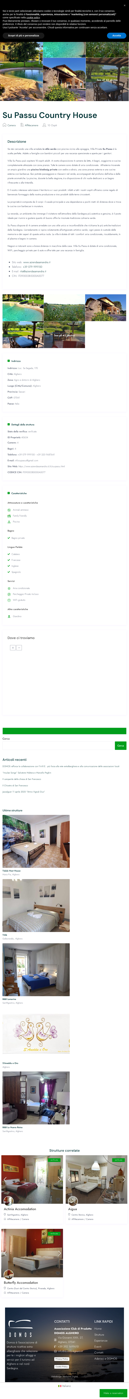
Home (98, 1329)
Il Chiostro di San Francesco (15, 785)
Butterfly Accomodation (21, 1283)
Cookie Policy (62, 1367)
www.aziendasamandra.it (36, 262)
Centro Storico (78, 1214)
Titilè (5, 935)
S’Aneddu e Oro (10, 1063)
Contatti (98, 1352)
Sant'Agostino (8, 1002)
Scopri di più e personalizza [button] (23, 35)
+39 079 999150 (32, 267)
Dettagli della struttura (21, 424)
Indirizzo (14, 361)
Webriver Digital (70, 1376)
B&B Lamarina (9, 999)
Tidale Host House (11, 870)
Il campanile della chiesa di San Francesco (22, 779)
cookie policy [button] (33, 17)
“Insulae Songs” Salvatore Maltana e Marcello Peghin (27, 772)
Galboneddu (8, 938)
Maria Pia (7, 874)
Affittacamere (31, 125)
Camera (12, 125)
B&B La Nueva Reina (13, 1127)
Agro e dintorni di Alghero (27, 380)
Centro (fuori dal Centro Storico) (22, 1288)
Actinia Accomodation (20, 1209)
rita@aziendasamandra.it (33, 271)
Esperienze (101, 1341)
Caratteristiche (17, 493)
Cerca (6, 739)
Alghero (18, 374)
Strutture (99, 1335)
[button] (124, 5)
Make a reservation (113, 1393)
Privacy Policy (62, 1359)
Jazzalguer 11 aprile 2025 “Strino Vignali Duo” (24, 791)
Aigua (72, 1209)
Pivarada (42, 1288)
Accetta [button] (116, 35)
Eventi (97, 1347)
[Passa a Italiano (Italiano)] (65, 1386)
